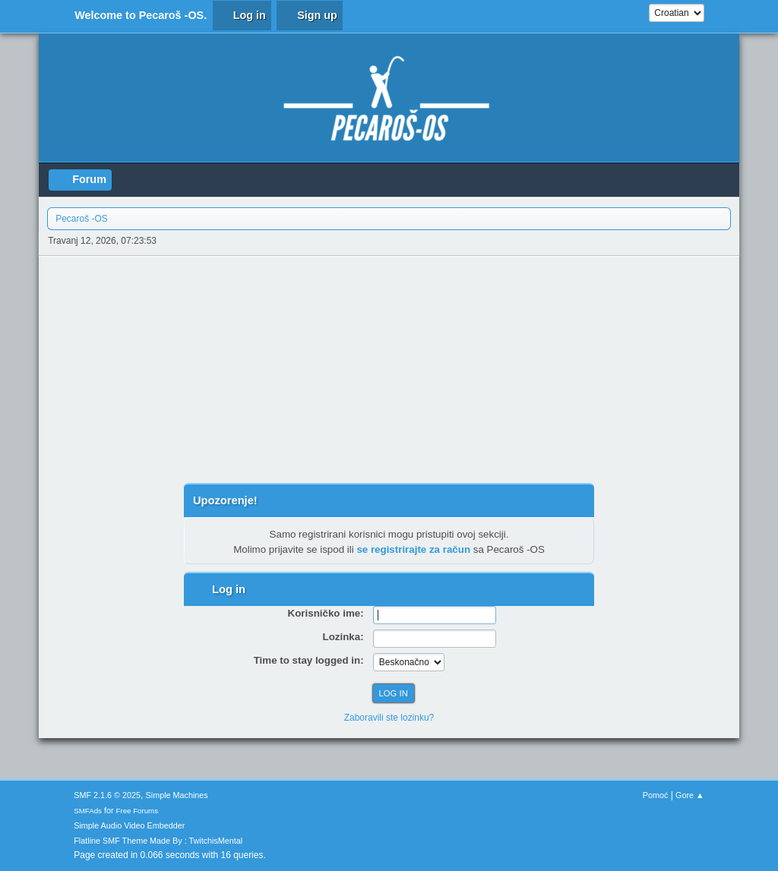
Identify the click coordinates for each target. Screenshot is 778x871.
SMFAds (88, 810)
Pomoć (656, 795)
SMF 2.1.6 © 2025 (107, 795)
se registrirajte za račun (413, 549)
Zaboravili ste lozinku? (389, 717)
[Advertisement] (389, 370)
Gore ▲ (689, 795)
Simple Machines (177, 795)
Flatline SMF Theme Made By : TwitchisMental (158, 840)
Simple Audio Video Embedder (129, 825)
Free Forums (137, 810)
